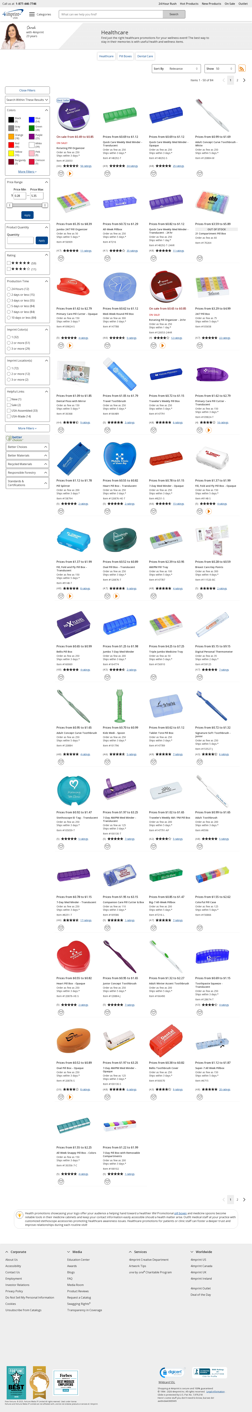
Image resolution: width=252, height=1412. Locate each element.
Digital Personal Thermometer (214, 651)
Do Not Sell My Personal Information (30, 1298)
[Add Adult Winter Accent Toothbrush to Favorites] (153, 1012)
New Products (211, 4)
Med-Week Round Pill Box (118, 314)
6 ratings (178, 422)
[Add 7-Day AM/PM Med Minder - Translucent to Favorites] (107, 846)
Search (173, 14)
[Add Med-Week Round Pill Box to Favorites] (107, 345)
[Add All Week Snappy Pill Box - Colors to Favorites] (61, 1182)
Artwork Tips (137, 1266)
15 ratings (179, 504)
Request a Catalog (79, 1297)
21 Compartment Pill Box (210, 233)
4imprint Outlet (201, 1288)
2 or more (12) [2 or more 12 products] (20, 374)
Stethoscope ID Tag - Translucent (77, 817)
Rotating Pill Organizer (71, 148)
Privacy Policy (14, 1291)
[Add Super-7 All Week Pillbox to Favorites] (200, 1097)
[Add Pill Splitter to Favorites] (61, 511)
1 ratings (130, 920)
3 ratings (130, 422)
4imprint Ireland (201, 1279)
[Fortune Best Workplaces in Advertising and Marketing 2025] (16, 1337)
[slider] (10, 205)
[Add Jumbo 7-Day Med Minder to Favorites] (107, 677)
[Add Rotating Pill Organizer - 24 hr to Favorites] (153, 345)
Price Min (20, 189)
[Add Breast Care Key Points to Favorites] (200, 596)
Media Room (75, 1285)
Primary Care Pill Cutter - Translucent (210, 402)
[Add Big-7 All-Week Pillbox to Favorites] (153, 928)
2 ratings (83, 504)
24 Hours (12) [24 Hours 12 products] (20, 289)
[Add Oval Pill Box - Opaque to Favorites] (61, 1097)
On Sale (230, 4)
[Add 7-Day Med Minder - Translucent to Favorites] (61, 928)
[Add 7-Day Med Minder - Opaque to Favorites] (153, 511)
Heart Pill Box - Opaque (71, 983)
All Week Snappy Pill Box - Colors (76, 1152)
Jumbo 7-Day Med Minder (118, 651)
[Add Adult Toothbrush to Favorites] (200, 846)
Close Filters (27, 90)
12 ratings (177, 338)
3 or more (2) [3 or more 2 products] (19, 379)
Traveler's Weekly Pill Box (164, 401)
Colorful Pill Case (205, 902)
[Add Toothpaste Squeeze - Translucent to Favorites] (200, 1012)
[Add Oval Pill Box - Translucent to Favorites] (107, 596)
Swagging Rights (78, 1304)
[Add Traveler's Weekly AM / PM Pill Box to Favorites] (153, 846)
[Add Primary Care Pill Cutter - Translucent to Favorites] (200, 430)
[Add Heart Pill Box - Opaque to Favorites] (61, 1012)
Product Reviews (78, 1291)
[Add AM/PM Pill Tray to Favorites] (153, 596)
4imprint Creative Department (149, 1260)
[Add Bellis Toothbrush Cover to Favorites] (153, 1097)
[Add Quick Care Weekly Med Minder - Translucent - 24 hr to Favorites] (153, 258)
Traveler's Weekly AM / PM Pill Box (169, 817)
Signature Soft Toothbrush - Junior (213, 734)
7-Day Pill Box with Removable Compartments (121, 1154)
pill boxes (180, 1213)
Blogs (71, 1272)
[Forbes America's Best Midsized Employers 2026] (66, 1337)
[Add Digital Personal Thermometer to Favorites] (200, 677)
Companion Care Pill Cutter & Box (123, 902)
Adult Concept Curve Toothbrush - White (216, 143)
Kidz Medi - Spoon (114, 733)
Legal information (215, 1345)
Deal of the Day (201, 1295)
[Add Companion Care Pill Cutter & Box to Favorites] (107, 928)
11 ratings (86, 251)
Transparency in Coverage (85, 1310)
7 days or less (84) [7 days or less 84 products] (23, 312)
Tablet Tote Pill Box (161, 733)
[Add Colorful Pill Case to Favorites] (200, 928)
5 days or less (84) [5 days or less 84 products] (23, 306)
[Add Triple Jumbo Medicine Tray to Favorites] (153, 677)
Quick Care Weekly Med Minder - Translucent (122, 143)
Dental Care (145, 56)
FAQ (69, 1279)
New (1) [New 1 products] (16, 399)
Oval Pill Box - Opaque (70, 1068)
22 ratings (225, 338)
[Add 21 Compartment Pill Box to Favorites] (200, 258)
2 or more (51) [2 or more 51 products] (20, 343)
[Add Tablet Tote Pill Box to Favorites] (153, 762)
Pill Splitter (63, 485)
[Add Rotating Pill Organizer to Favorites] (61, 173)
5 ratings (132, 338)
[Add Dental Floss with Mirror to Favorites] (61, 430)
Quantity (13, 235)
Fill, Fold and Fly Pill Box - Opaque (215, 485)
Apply (27, 215)
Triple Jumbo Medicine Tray (166, 651)
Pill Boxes (125, 56)
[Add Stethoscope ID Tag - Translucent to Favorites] (61, 846)
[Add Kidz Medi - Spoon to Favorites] (107, 762)
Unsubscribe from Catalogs (23, 1310)
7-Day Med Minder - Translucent (76, 902)
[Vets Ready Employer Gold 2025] (39, 1337)
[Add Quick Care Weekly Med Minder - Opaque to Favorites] (153, 173)
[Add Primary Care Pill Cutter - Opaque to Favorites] (61, 345)
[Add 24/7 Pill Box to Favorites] (200, 345)
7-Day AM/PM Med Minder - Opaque (119, 1069)
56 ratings (86, 166)
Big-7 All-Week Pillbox (162, 902)
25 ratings (179, 166)
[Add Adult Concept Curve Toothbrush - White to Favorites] (200, 173)
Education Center (78, 1260)
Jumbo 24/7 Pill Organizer (72, 229)
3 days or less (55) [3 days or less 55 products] (23, 300)
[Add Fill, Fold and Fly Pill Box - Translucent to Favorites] (61, 596)
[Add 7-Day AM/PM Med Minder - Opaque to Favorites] (107, 1097)
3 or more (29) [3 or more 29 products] (20, 348)
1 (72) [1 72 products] (15, 368)
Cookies (11, 1304)
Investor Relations (17, 1285)
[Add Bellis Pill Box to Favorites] (61, 677)
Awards (72, 1266)
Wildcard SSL (167, 1337)
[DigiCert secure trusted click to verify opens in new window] (173, 1327)
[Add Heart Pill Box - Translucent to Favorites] (107, 511)
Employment (13, 1279)
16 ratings (223, 422)
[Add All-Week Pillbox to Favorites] (107, 258)
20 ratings (225, 1089)
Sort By (159, 69)
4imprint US (198, 1260)
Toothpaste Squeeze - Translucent (209, 985)
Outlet (244, 4)
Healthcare (106, 56)
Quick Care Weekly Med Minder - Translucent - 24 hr (168, 231)
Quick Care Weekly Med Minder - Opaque (168, 143)
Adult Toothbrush (206, 817)
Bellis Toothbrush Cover (163, 1068)
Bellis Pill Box (64, 651)
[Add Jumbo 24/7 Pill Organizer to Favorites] (61, 258)
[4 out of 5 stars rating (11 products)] (26, 269)
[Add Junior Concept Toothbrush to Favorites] (107, 1012)
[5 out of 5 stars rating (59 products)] (26, 263)
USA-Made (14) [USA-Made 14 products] (21, 416)
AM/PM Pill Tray (158, 567)
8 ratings (85, 588)
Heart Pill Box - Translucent (120, 485)
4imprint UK (198, 1272)
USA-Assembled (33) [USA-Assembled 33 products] (24, 410)
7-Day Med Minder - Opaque (166, 485)
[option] (17, 120)
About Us (11, 1260)
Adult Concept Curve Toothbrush (77, 733)
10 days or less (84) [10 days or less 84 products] (23, 317)
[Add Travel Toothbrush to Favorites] (107, 430)
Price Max (36, 189)
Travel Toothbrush (114, 401)
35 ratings (133, 251)
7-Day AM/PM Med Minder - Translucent (119, 819)
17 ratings (86, 920)
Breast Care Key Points (209, 567)
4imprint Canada (201, 1266)
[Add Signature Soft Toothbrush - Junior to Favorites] (200, 762)
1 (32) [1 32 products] (15, 337)
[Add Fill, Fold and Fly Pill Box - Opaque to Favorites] (200, 511)
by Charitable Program (150, 1272)
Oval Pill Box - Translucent (119, 567)
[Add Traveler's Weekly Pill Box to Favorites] (153, 430)
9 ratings (85, 422)
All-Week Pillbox (112, 229)
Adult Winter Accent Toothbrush (169, 983)
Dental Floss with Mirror (71, 401)
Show (210, 69)
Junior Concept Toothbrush (119, 983)
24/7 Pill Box (202, 314)
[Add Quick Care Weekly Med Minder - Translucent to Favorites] (107, 173)
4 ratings (83, 338)
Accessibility (13, 1266)
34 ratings (133, 166)
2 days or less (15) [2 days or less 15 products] (23, 294)
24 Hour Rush (168, 4)
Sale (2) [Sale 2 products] (16, 405)
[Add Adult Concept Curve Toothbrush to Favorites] (61, 762)
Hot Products (189, 4)
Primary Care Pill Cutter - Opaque (77, 314)
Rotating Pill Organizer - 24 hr (167, 319)
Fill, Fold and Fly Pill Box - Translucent (72, 568)
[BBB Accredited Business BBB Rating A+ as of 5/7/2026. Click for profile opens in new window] (209, 1327)
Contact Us (12, 1272)
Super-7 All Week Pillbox (209, 1068)
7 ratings (224, 670)
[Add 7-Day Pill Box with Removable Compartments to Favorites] (107, 1182)
